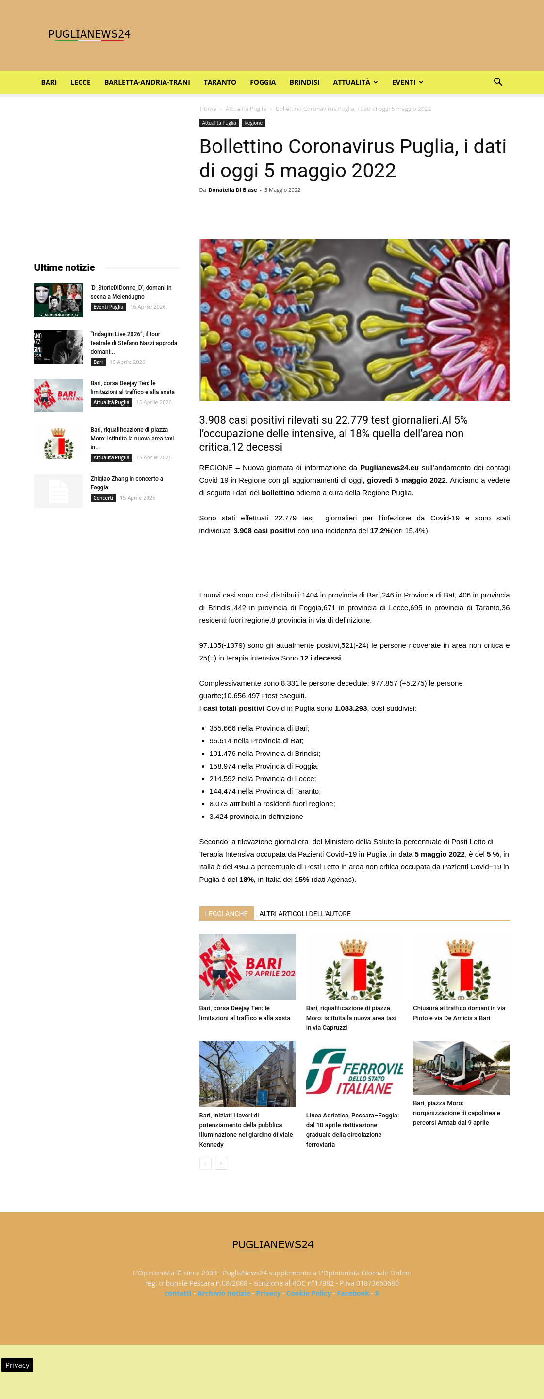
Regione (254, 122)
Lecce (80, 82)
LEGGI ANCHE (226, 914)
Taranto (220, 82)
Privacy (268, 1293)
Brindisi (305, 82)
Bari (49, 82)
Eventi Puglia (109, 306)
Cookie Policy (308, 1293)
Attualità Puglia (246, 109)
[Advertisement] (354, 564)
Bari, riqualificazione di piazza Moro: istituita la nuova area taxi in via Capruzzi (351, 1018)
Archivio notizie (224, 1293)
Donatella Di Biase (232, 189)
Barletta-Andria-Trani (147, 82)
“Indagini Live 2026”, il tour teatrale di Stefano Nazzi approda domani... (134, 343)
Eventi (408, 82)
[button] (498, 83)
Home (208, 109)
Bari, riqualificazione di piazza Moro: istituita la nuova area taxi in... (132, 438)
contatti (178, 1293)
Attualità (355, 82)
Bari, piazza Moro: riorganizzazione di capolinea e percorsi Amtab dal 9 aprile (456, 1113)
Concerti (104, 497)
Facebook (353, 1293)
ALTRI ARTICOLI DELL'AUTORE (305, 914)
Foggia (263, 82)
